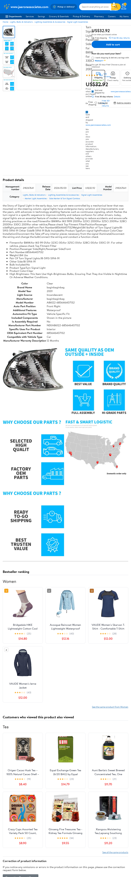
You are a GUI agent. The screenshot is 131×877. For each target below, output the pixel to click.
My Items (124, 16)
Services (30, 16)
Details (117, 96)
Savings (41, 16)
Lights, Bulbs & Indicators (21, 21)
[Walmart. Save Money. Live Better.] (25, 7)
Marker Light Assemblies (36, 198)
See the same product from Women (110, 706)
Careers (111, 16)
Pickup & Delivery (81, 16)
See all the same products (115, 852)
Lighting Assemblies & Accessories (50, 21)
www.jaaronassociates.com (98, 124)
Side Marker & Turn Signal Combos (64, 198)
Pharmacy (99, 16)
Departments (13, 16)
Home (5, 21)
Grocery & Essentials (59, 16)
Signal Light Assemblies (77, 21)
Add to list (101, 102)
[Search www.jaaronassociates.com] (95, 6)
